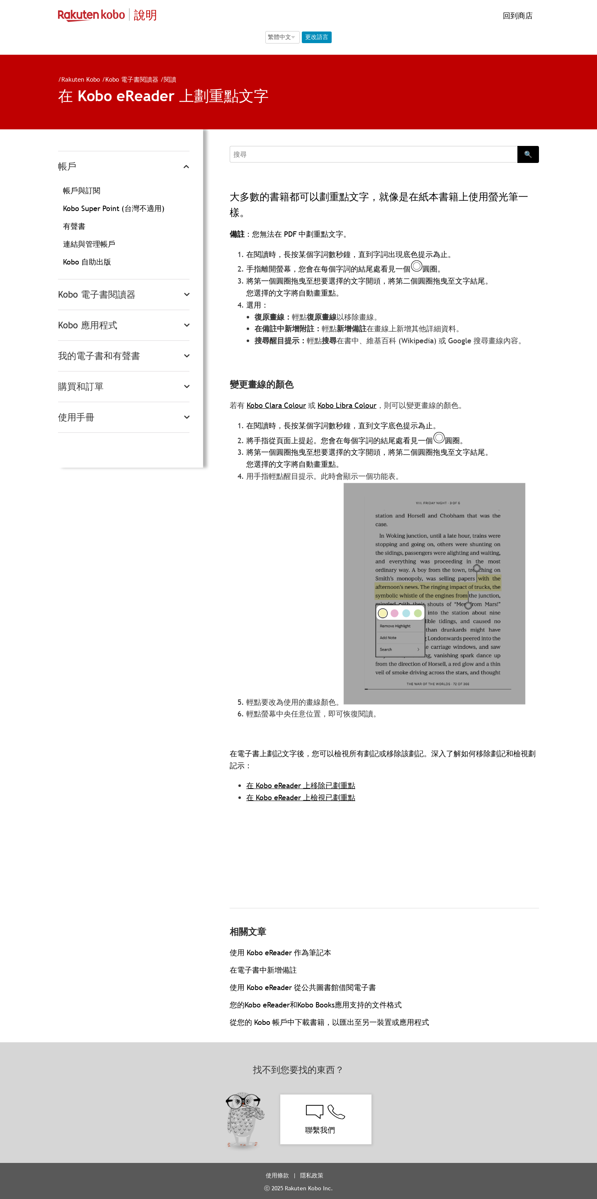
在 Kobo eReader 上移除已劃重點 (300, 785)
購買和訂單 (81, 386)
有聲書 (74, 226)
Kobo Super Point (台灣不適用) (114, 208)
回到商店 (517, 15)
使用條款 (277, 1175)
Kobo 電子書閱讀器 (131, 79)
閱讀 (170, 79)
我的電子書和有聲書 (99, 356)
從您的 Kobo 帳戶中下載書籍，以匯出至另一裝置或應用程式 (329, 1022)
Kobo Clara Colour (276, 405)
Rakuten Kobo (80, 79)
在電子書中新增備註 (263, 970)
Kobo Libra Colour (347, 405)
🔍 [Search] (528, 154)
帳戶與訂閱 (81, 190)
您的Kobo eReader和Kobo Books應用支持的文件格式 (316, 1005)
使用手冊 (76, 417)
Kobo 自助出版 (87, 262)
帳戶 (67, 166)
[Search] (373, 154)
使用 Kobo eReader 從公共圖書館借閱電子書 (303, 987)
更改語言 (316, 37)
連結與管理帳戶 (89, 244)
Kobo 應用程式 (87, 325)
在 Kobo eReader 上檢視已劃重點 (300, 797)
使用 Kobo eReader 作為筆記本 (280, 952)
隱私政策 (312, 1175)
